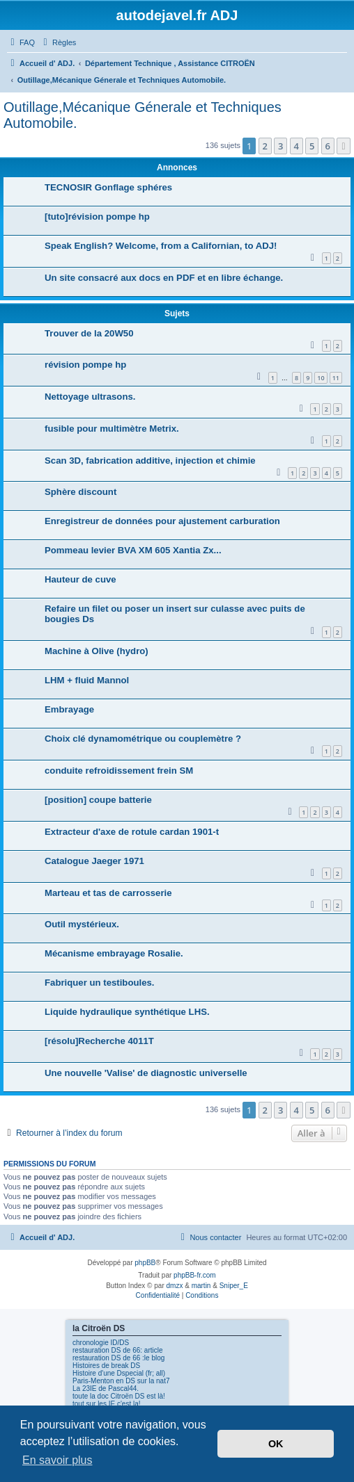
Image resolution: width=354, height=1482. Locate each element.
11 (335, 377)
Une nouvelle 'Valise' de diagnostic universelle (146, 1073)
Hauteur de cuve (80, 579)
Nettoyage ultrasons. (90, 396)
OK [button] (276, 1443)
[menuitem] (21, 42)
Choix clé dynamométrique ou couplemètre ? (143, 738)
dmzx (175, 1285)
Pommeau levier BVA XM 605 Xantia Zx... (133, 550)
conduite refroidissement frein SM (119, 770)
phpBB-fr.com (195, 1275)
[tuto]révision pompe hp (97, 216)
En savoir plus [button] (57, 1460)
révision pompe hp (85, 364)
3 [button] (280, 146)
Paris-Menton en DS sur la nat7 (121, 1381)
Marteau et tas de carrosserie (108, 893)
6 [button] (327, 146)
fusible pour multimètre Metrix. (112, 428)
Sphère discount (80, 492)
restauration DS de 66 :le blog (118, 1358)
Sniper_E (234, 1285)
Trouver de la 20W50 (89, 333)
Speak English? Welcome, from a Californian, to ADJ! (161, 246)
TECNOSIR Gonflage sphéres (108, 187)
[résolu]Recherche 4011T (99, 1041)
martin (201, 1285)
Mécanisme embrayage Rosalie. (114, 953)
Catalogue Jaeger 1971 (94, 861)
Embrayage (69, 709)
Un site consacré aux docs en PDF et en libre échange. (164, 277)
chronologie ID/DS (100, 1342)
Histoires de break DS (106, 1365)
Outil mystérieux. (82, 924)
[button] (344, 146)
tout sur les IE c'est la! (106, 1404)
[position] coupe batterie (98, 800)
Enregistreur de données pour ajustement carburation (162, 521)
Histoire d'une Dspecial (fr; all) (118, 1373)
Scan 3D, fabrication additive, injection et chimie (150, 460)
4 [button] (296, 146)
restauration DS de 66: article (117, 1350)
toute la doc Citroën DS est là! (118, 1396)
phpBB (144, 1263)
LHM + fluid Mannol (87, 680)
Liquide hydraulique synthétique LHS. (127, 1012)
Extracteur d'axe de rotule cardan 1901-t (132, 831)
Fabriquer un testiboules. (100, 982)
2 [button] (265, 146)
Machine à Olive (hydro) (96, 651)
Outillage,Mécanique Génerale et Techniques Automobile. (142, 115)
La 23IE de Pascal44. (105, 1388)
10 (320, 377)
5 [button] (311, 146)
